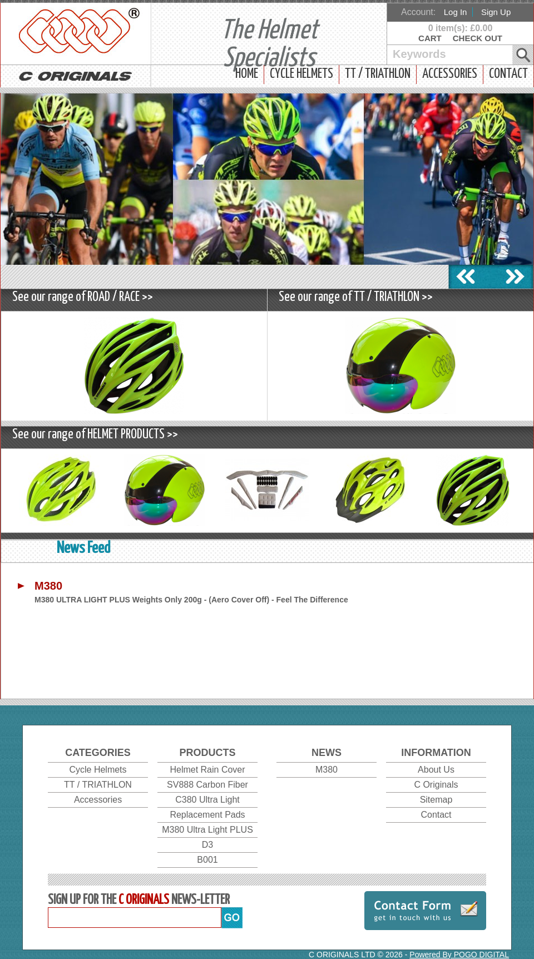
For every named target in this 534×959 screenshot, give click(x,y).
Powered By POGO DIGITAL (459, 954)
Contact (508, 74)
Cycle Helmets (301, 74)
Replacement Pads (207, 814)
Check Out (477, 38)
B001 (207, 859)
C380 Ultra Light (207, 799)
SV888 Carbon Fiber (207, 784)
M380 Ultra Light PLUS (207, 829)
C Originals (436, 784)
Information (436, 752)
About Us (436, 769)
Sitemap (436, 799)
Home (246, 74)
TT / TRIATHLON (378, 74)
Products (207, 752)
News (327, 752)
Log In (455, 12)
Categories (98, 752)
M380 (326, 769)
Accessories (449, 74)
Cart (430, 38)
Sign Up (496, 12)
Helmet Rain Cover (207, 769)
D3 (207, 844)
